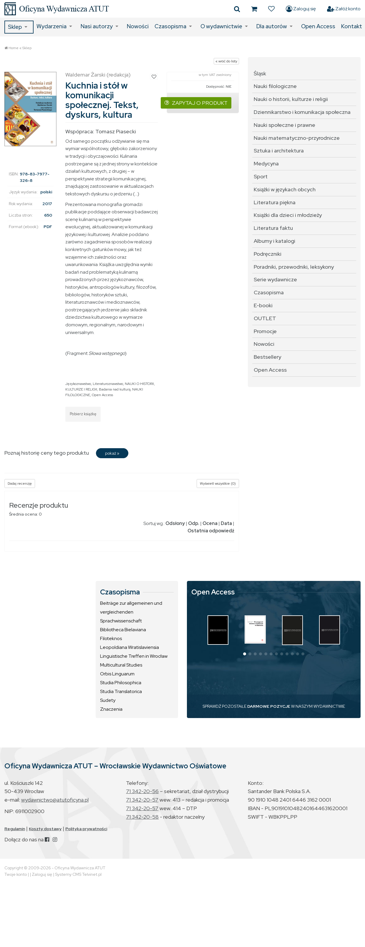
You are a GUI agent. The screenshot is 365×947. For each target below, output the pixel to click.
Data (226, 523)
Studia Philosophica (120, 682)
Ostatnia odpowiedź (211, 531)
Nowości (138, 26)
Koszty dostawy (45, 828)
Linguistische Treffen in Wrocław (133, 656)
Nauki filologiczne (275, 86)
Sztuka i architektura (279, 150)
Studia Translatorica (121, 691)
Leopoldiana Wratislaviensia (129, 647)
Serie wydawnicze (275, 279)
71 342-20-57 (142, 799)
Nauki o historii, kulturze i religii (291, 99)
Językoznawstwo (78, 383)
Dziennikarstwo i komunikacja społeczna (302, 112)
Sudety (107, 700)
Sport (261, 176)
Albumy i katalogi (274, 240)
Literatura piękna (275, 202)
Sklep (15, 27)
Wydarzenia (51, 26)
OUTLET (265, 318)
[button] (244, 653)
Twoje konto (15, 874)
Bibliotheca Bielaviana (123, 630)
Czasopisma (170, 26)
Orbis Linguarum (117, 674)
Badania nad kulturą (114, 389)
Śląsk (260, 73)
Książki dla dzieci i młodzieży (288, 215)
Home (14, 48)
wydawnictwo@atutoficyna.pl (55, 799)
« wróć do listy (226, 61)
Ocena (210, 523)
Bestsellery (267, 356)
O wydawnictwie (221, 26)
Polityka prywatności (86, 828)
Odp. (193, 523)
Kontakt (351, 26)
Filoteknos (111, 638)
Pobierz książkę (83, 413)
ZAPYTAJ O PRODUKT (196, 102)
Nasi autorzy (97, 26)
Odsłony (175, 523)
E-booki (263, 305)
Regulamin (14, 828)
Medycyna (266, 163)
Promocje (265, 331)
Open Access (318, 26)
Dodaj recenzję (20, 483)
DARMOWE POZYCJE (268, 706)
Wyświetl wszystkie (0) (218, 483)
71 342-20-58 (142, 816)
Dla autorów (271, 26)
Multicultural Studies (121, 665)
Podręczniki (267, 253)
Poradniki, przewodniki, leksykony (294, 266)
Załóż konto (344, 9)
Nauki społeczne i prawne (284, 125)
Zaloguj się (301, 9)
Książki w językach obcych (285, 189)
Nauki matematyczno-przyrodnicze (297, 137)
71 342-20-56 (142, 791)
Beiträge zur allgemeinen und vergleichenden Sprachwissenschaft (131, 612)
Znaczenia (111, 709)
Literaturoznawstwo (108, 383)
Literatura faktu (273, 228)
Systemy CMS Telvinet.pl (78, 874)
